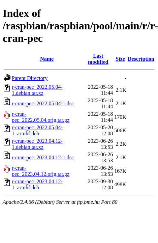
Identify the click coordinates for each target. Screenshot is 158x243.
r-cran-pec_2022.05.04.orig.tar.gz (40, 117)
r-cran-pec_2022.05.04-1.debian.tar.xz (37, 90)
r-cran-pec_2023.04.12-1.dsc (43, 157)
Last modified (98, 59)
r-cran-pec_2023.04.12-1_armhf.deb (37, 184)
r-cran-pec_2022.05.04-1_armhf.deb (37, 130)
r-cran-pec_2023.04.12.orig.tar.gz (40, 171)
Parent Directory (30, 78)
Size (120, 59)
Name (47, 59)
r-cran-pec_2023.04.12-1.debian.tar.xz (37, 144)
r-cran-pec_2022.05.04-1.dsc (43, 103)
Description (141, 59)
